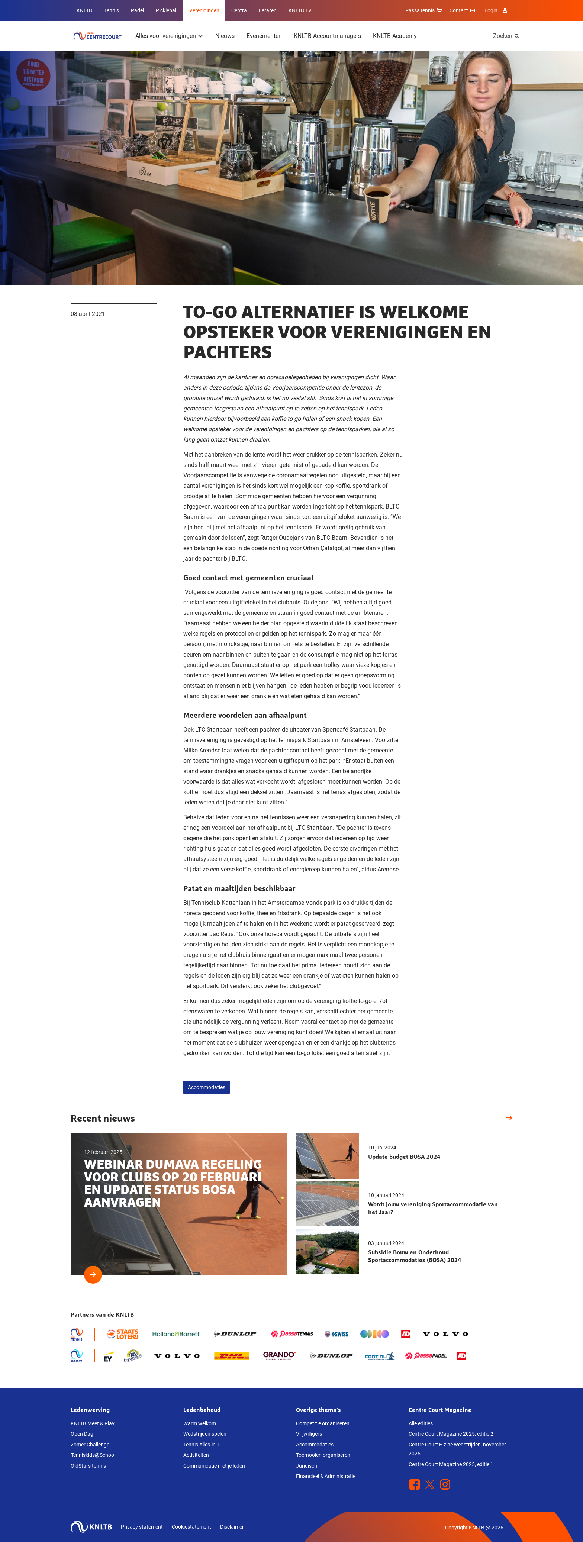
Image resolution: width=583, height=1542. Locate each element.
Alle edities (421, 1423)
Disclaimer (232, 1527)
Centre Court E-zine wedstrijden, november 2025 (457, 1449)
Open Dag (82, 1434)
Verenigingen (204, 10)
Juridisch (306, 1466)
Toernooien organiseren (323, 1455)
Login (496, 10)
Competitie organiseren (323, 1423)
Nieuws (225, 35)
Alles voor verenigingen (165, 35)
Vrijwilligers (309, 1434)
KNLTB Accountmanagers (327, 35)
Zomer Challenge (90, 1445)
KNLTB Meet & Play (93, 1423)
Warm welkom (199, 1423)
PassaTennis (424, 10)
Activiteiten (196, 1455)
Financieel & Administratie (325, 1476)
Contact (463, 10)
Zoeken (502, 35)
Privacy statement (142, 1527)
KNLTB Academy (395, 35)
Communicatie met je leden (214, 1466)
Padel (137, 10)
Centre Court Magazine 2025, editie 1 (451, 1464)
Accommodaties (206, 1087)
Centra (239, 10)
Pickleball (166, 10)
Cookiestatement (191, 1527)
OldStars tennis (88, 1466)
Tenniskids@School (93, 1455)
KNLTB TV (300, 10)
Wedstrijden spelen (204, 1434)
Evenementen (264, 35)
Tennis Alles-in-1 (201, 1445)
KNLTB (84, 10)
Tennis (111, 10)
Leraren (268, 10)
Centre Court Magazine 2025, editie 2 (451, 1434)
